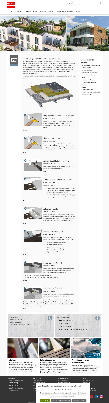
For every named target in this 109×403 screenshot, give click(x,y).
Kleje (62, 400)
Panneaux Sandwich (47, 402)
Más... (25, 130)
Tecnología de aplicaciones (39, 382)
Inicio (12, 11)
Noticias (51, 11)
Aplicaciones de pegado (27, 52)
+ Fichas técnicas (62, 323)
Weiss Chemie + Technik (13, 52)
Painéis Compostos (47, 360)
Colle (59, 400)
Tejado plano (33, 52)
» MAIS (34, 371)
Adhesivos (20, 11)
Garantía (60, 383)
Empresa (43, 11)
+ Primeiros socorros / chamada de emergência (72, 329)
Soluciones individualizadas (39, 388)
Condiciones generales (57, 397)
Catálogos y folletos (62, 390)
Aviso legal (43, 396)
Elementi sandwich (64, 402)
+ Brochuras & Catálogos (65, 320)
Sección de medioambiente (39, 385)
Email (29, 325)
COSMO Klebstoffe (45, 400)
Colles (54, 400)
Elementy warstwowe (71, 402)
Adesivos (12, 360)
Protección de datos (50, 396)
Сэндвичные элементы (56, 402)
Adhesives (51, 400)
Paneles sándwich (32, 11)
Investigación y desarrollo (38, 383)
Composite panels (40, 402)
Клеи (57, 400)
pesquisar (71, 3)
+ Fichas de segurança (64, 326)
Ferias (78, 11)
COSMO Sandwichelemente (32, 402)
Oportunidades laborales (65, 11)
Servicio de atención (37, 380)
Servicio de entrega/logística (39, 390)
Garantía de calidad (37, 387)
